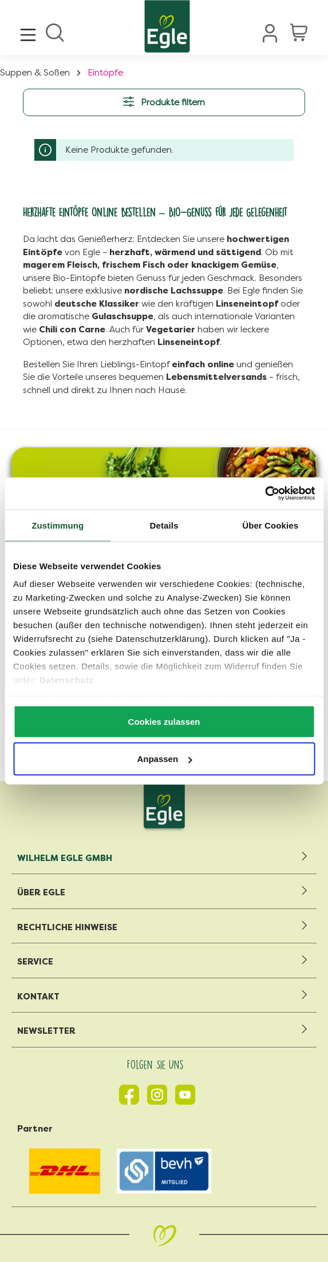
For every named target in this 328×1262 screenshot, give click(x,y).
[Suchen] (54, 31)
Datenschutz (66, 680)
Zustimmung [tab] (57, 525)
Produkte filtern (164, 101)
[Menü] (28, 31)
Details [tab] (164, 525)
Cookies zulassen (164, 721)
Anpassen (164, 759)
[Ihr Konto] (270, 32)
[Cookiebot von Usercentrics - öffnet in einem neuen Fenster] (265, 493)
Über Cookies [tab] (270, 525)
